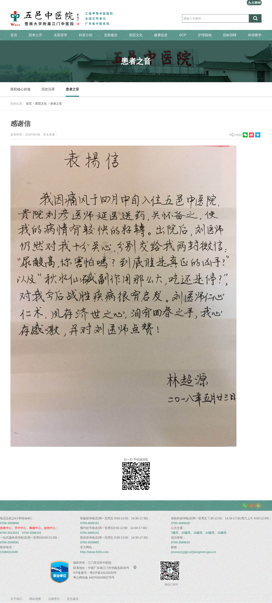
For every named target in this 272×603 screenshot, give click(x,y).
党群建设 (110, 35)
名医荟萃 (60, 35)
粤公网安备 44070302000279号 (93, 577)
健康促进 (160, 35)
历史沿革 (48, 89)
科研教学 (255, 35)
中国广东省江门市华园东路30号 (112, 568)
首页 (13, 35)
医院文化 (135, 35)
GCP (182, 35)
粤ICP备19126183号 (103, 572)
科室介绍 (85, 35)
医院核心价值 (20, 89)
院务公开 (35, 35)
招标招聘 (229, 35)
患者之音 (72, 89)
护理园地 (205, 35)
